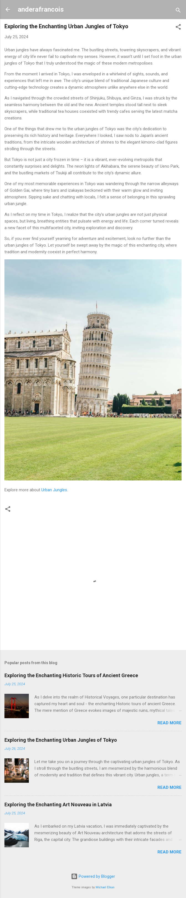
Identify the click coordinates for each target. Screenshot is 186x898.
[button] (178, 28)
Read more (169, 722)
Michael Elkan (105, 887)
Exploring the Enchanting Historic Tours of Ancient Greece (71, 675)
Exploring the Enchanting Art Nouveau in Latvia (58, 804)
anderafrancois (41, 9)
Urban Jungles (54, 489)
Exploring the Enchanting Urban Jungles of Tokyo (60, 740)
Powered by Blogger (93, 876)
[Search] (178, 11)
